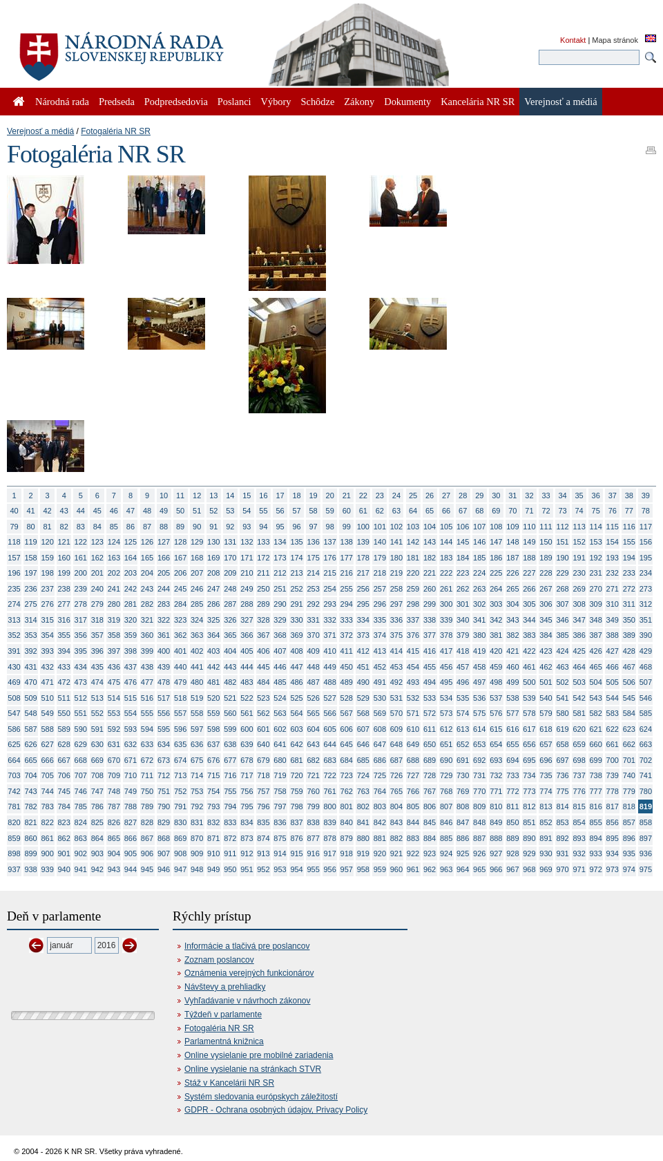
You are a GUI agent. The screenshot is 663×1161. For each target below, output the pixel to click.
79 (14, 526)
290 (279, 604)
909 (197, 853)
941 (81, 869)
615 (496, 729)
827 (130, 822)
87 (147, 526)
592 (114, 729)
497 (479, 682)
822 (47, 822)
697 (562, 760)
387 (596, 635)
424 (562, 651)
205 (163, 573)
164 (130, 558)
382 (512, 635)
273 (646, 589)
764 (380, 791)
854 (579, 822)
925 (463, 853)
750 (147, 791)
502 (562, 682)
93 (246, 526)
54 (246, 511)
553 (114, 713)
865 (114, 838)
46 (114, 511)
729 (446, 775)
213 (296, 573)
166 (163, 558)
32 (529, 495)
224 (479, 573)
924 (446, 853)
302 (479, 604)
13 (213, 495)
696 (545, 760)
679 (263, 760)
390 (646, 635)
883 (413, 838)
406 (263, 651)
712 (163, 775)
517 (163, 698)
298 (413, 604)
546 (646, 698)
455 (429, 667)
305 (529, 604)
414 (396, 651)
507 (646, 682)
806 (429, 806)
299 (429, 604)
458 (479, 667)
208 (213, 573)
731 (479, 775)
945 (147, 869)
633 (147, 744)
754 (213, 791)
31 (512, 495)
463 (562, 667)
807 (446, 806)
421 (512, 651)
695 (529, 760)
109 (512, 526)
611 (429, 729)
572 (429, 713)
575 (479, 713)
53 (230, 511)
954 (296, 869)
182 (429, 558)
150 (545, 542)
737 (579, 775)
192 (596, 558)
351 (646, 620)
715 (213, 775)
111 (545, 526)
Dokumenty (407, 101)
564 (296, 713)
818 (629, 806)
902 (81, 853)
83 (81, 526)
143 (429, 542)
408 (296, 651)
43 (64, 511)
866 (130, 838)
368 (279, 635)
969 (545, 869)
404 (230, 651)
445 (263, 667)
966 (496, 869)
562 (263, 713)
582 (596, 713)
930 (545, 853)
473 (81, 682)
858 (646, 822)
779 (629, 791)
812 (529, 806)
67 (463, 511)
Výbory (276, 101)
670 (114, 760)
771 (496, 791)
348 (596, 620)
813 (545, 806)
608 (380, 729)
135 (296, 542)
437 (130, 667)
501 (545, 682)
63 (396, 511)
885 (446, 838)
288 (246, 604)
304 (512, 604)
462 (545, 667)
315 (47, 620)
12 (197, 495)
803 (380, 806)
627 (47, 744)
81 (48, 526)
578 (529, 713)
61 (363, 511)
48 (147, 511)
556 (163, 713)
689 (429, 760)
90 (197, 526)
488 (330, 682)
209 (230, 573)
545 (629, 698)
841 (363, 822)
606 (346, 729)
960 (396, 869)
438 (147, 667)
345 (545, 620)
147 (496, 542)
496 (463, 682)
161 (81, 558)
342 (496, 620)
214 (313, 573)
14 (230, 495)
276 (47, 604)
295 (363, 604)
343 (512, 620)
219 (396, 573)
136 (313, 542)
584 (629, 713)
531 (396, 698)
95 (280, 526)
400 (163, 651)
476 (130, 682)
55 (263, 511)
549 (47, 713)
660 (596, 744)
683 (330, 760)
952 (263, 869)
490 (363, 682)
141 (396, 542)
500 (529, 682)
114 (596, 526)
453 (396, 667)
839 (330, 822)
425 (579, 651)
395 (81, 651)
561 (246, 713)
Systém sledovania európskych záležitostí (261, 1097)
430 (14, 667)
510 (47, 698)
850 (512, 822)
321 (147, 620)
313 (14, 620)
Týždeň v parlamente (223, 1014)
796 (263, 806)
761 (330, 791)
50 (180, 511)
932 (579, 853)
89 (180, 526)
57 (296, 511)
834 (246, 822)
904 (114, 853)
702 (646, 760)
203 (130, 573)
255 (346, 589)
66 (446, 511)
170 (230, 558)
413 (380, 651)
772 (512, 791)
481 (213, 682)
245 (180, 589)
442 (213, 667)
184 (463, 558)
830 (180, 822)
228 (545, 573)
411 (346, 651)
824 (81, 822)
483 (246, 682)
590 (81, 729)
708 (97, 775)
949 (213, 869)
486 (296, 682)
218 (380, 573)
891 (545, 838)
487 (313, 682)
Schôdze (318, 101)
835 (263, 822)
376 (413, 635)
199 (64, 573)
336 (396, 620)
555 (147, 713)
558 (197, 713)
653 (479, 744)
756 (246, 791)
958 (363, 869)
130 (213, 542)
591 (97, 729)
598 (213, 729)
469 (14, 682)
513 (97, 698)
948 (197, 869)
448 (313, 667)
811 (512, 806)
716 (230, 775)
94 (263, 526)
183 (446, 558)
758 (279, 791)
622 (612, 729)
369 (296, 635)
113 (579, 526)
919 (363, 853)
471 (47, 682)
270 (596, 589)
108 (496, 526)
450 (346, 667)
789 (147, 806)
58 (313, 511)
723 (346, 775)
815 (579, 806)
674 (180, 760)
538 (512, 698)
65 (429, 511)
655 (512, 744)
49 (164, 511)
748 (114, 791)
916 (313, 853)
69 (496, 511)
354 (47, 635)
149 (529, 542)
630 (97, 744)
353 (30, 635)
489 (346, 682)
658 (562, 744)
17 (280, 495)
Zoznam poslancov (219, 960)
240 (97, 589)
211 (263, 573)
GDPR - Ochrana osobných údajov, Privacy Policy (275, 1110)
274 (14, 604)
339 (446, 620)
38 (629, 495)
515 (130, 698)
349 (612, 620)
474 (97, 682)
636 (197, 744)
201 (97, 573)
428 (629, 651)
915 (296, 853)
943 (114, 869)
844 (413, 822)
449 (330, 667)
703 (14, 775)
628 (64, 744)
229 (562, 573)
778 (612, 791)
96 (296, 526)
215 (330, 573)
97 (313, 526)
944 (130, 869)
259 (413, 589)
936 (646, 853)
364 (213, 635)
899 (30, 853)
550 (64, 713)
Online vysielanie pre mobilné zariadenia (258, 1055)
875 (279, 838)
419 (479, 651)
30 (496, 495)
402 (197, 651)
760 (313, 791)
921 (396, 853)
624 (646, 729)
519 (197, 698)
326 (230, 620)
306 (545, 604)
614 (479, 729)
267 (545, 589)
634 (163, 744)
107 (479, 526)
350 (629, 620)
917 (330, 853)
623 (629, 729)
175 (313, 558)
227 (529, 573)
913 (263, 853)
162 (97, 558)
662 (629, 744)
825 (97, 822)
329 (279, 620)
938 (30, 869)
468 (646, 667)
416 (429, 651)
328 (263, 620)
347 (579, 620)
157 (14, 558)
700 (612, 760)
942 (97, 869)
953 (279, 869)
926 (479, 853)
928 (512, 853)
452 (380, 667)
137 (330, 542)
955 (313, 869)
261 (446, 589)
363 (197, 635)
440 (180, 667)
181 (413, 558)
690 (446, 760)
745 (64, 791)
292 (313, 604)
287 (230, 604)
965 (479, 869)
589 (64, 729)
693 (496, 760)
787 (114, 806)
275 (30, 604)
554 (130, 713)
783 (47, 806)
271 (612, 589)
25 (413, 495)
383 (529, 635)
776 (579, 791)
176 (330, 558)
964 (463, 869)
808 (463, 806)
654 (496, 744)
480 (197, 682)
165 (147, 558)
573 (446, 713)
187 (512, 558)
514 (114, 698)
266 (529, 589)
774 (545, 791)
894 (596, 838)
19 (313, 495)
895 (612, 838)
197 (30, 573)
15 (246, 495)
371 (330, 635)
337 (413, 620)
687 (396, 760)
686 (380, 760)
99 (347, 526)
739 (612, 775)
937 (14, 869)
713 (180, 775)
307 (562, 604)
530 (380, 698)
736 (562, 775)
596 (180, 729)
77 (629, 511)
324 (197, 620)
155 (629, 542)
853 (562, 822)
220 (413, 573)
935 (629, 853)
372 (346, 635)
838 (313, 822)
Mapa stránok (615, 40)
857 (629, 822)
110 (529, 526)
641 (279, 744)
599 (230, 729)
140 (380, 542)
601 (263, 729)
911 (230, 853)
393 (47, 651)
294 (346, 604)
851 (529, 822)
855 (596, 822)
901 (64, 853)
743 (30, 791)
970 (562, 869)
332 (330, 620)
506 (629, 682)
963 (446, 869)
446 (279, 667)
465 (596, 667)
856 (612, 822)
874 (263, 838)
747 (97, 791)
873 (246, 838)
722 (330, 775)
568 (363, 713)
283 (163, 604)
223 (463, 573)
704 (30, 775)
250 (263, 589)
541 (562, 698)
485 (279, 682)
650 (429, 744)
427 (612, 651)
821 (30, 822)
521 (230, 698)
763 (363, 791)
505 (612, 682)
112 (562, 526)
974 (629, 869)
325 (213, 620)
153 (596, 542)
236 (30, 589)
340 (463, 620)
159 (47, 558)
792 (197, 806)
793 (213, 806)
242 (130, 589)
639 (246, 744)
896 (629, 838)
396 (97, 651)
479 (180, 682)
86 (130, 526)
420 (496, 651)
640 (263, 744)
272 (629, 589)
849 (496, 822)
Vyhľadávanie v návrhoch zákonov (247, 1001)
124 (114, 542)
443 (230, 667)
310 (612, 604)
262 (463, 589)
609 (396, 729)
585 (646, 713)
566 (330, 713)
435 (97, 667)
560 (230, 713)
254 (330, 589)
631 (114, 744)
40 (14, 511)
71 (529, 511)
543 (596, 698)
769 (463, 791)
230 (579, 573)
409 (313, 651)
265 (512, 589)
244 (163, 589)
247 (213, 589)
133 (263, 542)
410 (330, 651)
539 (529, 698)
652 (463, 744)
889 (512, 838)
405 (246, 651)
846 (446, 822)
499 (512, 682)
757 (263, 791)
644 (330, 744)
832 (213, 822)
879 (346, 838)
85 (114, 526)
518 (180, 698)
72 (545, 511)
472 (64, 682)
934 (612, 853)
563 (279, 713)
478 (163, 682)
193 (612, 558)
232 (612, 573)
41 (30, 511)
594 (147, 729)
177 (346, 558)
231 (596, 573)
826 (114, 822)
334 (363, 620)
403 (213, 651)
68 (479, 511)
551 (81, 713)
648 (396, 744)
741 (646, 775)
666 (47, 760)
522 (246, 698)
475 (114, 682)
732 (496, 775)
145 (463, 542)
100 (363, 526)
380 (479, 635)
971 (579, 869)
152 (579, 542)
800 (330, 806)
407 (279, 651)
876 (296, 838)
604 (313, 729)
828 (147, 822)
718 (263, 775)
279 (97, 604)
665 (30, 760)
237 (47, 589)
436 (114, 667)
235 (14, 589)
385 (562, 635)
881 (380, 838)
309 (596, 604)
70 (512, 511)
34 (562, 495)
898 (14, 853)
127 (163, 542)
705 (47, 775)
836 (279, 822)
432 (47, 667)
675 (197, 760)
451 (363, 667)
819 (646, 806)
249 (246, 589)
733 (512, 775)
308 (579, 604)
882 (396, 838)
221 (429, 573)
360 (147, 635)
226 (512, 573)
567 (346, 713)
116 (629, 526)
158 (30, 558)
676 (213, 760)
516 (147, 698)
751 (163, 791)
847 (463, 822)
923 (429, 853)
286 (213, 604)
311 (629, 604)
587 (30, 729)
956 (330, 869)
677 (230, 760)
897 (646, 838)
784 (64, 806)
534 (446, 698)
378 (446, 635)
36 (596, 495)
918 (346, 853)
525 (296, 698)
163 (114, 558)
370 (313, 635)
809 (479, 806)
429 (646, 651)
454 (413, 667)
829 (163, 822)
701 (629, 760)
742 (14, 791)
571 (413, 713)
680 (279, 760)
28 (463, 495)
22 (363, 495)
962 (429, 869)
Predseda (117, 101)
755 (230, 791)
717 (246, 775)
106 (463, 526)
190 (562, 558)
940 (64, 869)
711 (147, 775)
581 (579, 713)
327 (246, 620)
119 (30, 542)
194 (629, 558)
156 (646, 542)
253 (313, 589)
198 (47, 573)
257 (380, 589)
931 (562, 853)
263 (479, 589)
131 (230, 542)
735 (545, 775)
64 (413, 511)
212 (279, 573)
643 (313, 744)
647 (380, 744)
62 (380, 511)
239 (81, 589)
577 (512, 713)
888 (496, 838)
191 (579, 558)
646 (363, 744)
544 (612, 698)
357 (97, 635)
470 (30, 682)
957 (346, 869)
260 (429, 589)
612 (446, 729)
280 (114, 604)
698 (579, 760)
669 (97, 760)
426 (596, 651)
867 (147, 838)
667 (64, 760)
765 (396, 791)
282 (147, 604)
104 (429, 526)
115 (612, 526)
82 (64, 526)
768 (446, 791)
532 (413, 698)
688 (413, 760)
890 (529, 838)
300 (446, 604)
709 (114, 775)
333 (346, 620)
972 (596, 869)
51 (197, 511)
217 (363, 573)
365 (230, 635)
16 (263, 495)
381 (496, 635)
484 (263, 682)
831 (197, 822)
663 (646, 744)
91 (213, 526)
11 (180, 495)
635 (180, 744)
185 (479, 558)
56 (280, 511)
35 (579, 495)
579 (545, 713)
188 (529, 558)
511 (64, 698)
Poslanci (234, 101)
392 (30, 651)
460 (512, 667)
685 (363, 760)
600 (246, 729)
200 (81, 573)
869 (180, 838)
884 (429, 838)
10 (164, 495)
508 (14, 698)
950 (230, 869)
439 (163, 667)
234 (646, 573)
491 (380, 682)
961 (413, 869)
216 (346, 573)
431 (30, 667)
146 (479, 542)
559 (213, 713)
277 (64, 604)
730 (463, 775)
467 (629, 667)
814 (562, 806)
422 (529, 651)
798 (296, 806)
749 (130, 791)
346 (562, 620)
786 (97, 806)
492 (396, 682)
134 (279, 542)
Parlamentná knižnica (224, 1041)
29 (479, 495)
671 (130, 760)
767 (429, 791)
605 (330, 729)
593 (130, 729)
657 (545, 744)
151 (562, 542)
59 (330, 511)
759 (296, 791)
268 (562, 589)
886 (463, 838)
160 (64, 558)
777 (596, 791)
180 (396, 558)
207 (197, 573)
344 (529, 620)
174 (296, 558)
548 (30, 713)
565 (313, 713)
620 (579, 729)
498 (496, 682)
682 (313, 760)
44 (81, 511)
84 (97, 526)
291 (296, 604)
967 (512, 869)
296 (380, 604)
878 (330, 838)
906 (147, 853)
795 (246, 806)
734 (529, 775)
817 (612, 806)
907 (163, 853)
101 (380, 526)
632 (130, 744)
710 (130, 775)
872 (230, 838)
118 (14, 542)
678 (246, 760)
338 (429, 620)
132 (246, 542)
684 (346, 760)
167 (180, 558)
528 (346, 698)
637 (213, 744)
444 (246, 667)
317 (81, 620)
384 (545, 635)
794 (230, 806)
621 (596, 729)
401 (180, 651)
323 (180, 620)
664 (14, 760)
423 (545, 651)
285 (197, 604)
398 (130, 651)
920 (380, 853)
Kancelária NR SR (478, 101)
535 (463, 698)
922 (413, 853)
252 (296, 589)
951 (246, 869)
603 (296, 729)
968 (529, 869)
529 (363, 698)
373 (363, 635)
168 (197, 558)
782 (30, 806)
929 (529, 853)
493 (413, 682)
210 (246, 573)
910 (213, 853)
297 (396, 604)
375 (396, 635)
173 (279, 558)
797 (279, 806)
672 (147, 760)
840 (346, 822)
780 (646, 791)
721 (313, 775)
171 (246, 558)
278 (81, 604)
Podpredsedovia (176, 101)
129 (197, 542)
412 (363, 651)
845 (429, 822)
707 (81, 775)
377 (429, 635)
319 (114, 620)
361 (163, 635)
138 (346, 542)
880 (363, 838)
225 (496, 573)
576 (496, 713)
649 (413, 744)
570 (396, 713)
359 (130, 635)
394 (64, 651)
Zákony (359, 101)
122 (81, 542)
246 (197, 589)
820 (14, 822)
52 (213, 511)
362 (180, 635)
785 (81, 806)
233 (629, 573)
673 (163, 760)
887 (479, 838)
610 (413, 729)
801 (346, 806)
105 (446, 526)
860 (30, 838)
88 (164, 526)
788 (130, 806)
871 (213, 838)
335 (380, 620)
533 (429, 698)
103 (413, 526)
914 (279, 853)
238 (64, 589)
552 (97, 713)
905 (130, 853)
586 (14, 729)
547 (14, 713)
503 (579, 682)
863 (81, 838)
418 (463, 651)
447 (296, 667)
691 (463, 760)
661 (612, 744)
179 (380, 558)
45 (97, 511)
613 (463, 729)
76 (612, 511)
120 (47, 542)
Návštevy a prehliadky (224, 987)
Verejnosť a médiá (40, 131)
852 (545, 822)
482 (230, 682)
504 (596, 682)
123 (97, 542)
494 (429, 682)
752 (180, 791)
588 (47, 729)
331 (313, 620)
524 (279, 698)
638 (230, 744)
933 (596, 853)
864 (97, 838)
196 (14, 573)
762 (346, 791)
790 (163, 806)
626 (30, 744)
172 (263, 558)
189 (545, 558)
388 (612, 635)
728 (429, 775)
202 (114, 573)
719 (279, 775)
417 (446, 651)
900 (47, 853)
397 (114, 651)
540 (545, 698)
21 (347, 495)
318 (97, 620)
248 (230, 589)
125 (130, 542)
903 (97, 853)
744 (47, 791)
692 (479, 760)
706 (64, 775)
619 (562, 729)
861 (47, 838)
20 (330, 495)
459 (496, 667)
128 (180, 542)
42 (48, 511)
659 (579, 744)
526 (313, 698)
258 (396, 589)
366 (246, 635)
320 (130, 620)
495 (446, 682)
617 (529, 729)
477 (147, 682)
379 (463, 635)
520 (213, 698)
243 (147, 589)
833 (230, 822)
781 (14, 806)
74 (579, 511)
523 (263, 698)
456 (446, 667)
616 (512, 729)
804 (396, 806)
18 (296, 495)
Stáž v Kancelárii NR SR (229, 1083)
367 (263, 635)
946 (163, 869)
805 (413, 806)
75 (596, 511)
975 (646, 869)
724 (363, 775)
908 (180, 853)
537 (496, 698)
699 (596, 760)
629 (81, 744)
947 (180, 869)
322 (163, 620)
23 (380, 495)
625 (14, 744)
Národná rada (62, 101)
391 (14, 651)
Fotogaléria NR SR (116, 131)
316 (64, 620)
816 (596, 806)
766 (413, 791)
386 (579, 635)
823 (64, 822)
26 (429, 495)
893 (579, 838)
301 (463, 604)
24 (396, 495)
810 (496, 806)
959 (380, 869)
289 (263, 604)
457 (463, 667)
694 (512, 760)
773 (529, 791)
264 (496, 589)
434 (81, 667)
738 (596, 775)
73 (562, 511)
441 (197, 667)
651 (446, 744)
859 (14, 838)
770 (479, 791)
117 (646, 526)
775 (562, 791)
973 (612, 869)
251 (279, 589)
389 (629, 635)
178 (363, 558)
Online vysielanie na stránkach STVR (252, 1069)
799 (313, 806)
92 (230, 526)
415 (413, 651)
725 (380, 775)
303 (496, 604)
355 (64, 635)
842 (380, 822)
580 (562, 713)
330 (296, 620)
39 (646, 495)
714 (197, 775)
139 (363, 542)
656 (529, 744)
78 (646, 511)
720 (296, 775)
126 (147, 542)
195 (646, 558)
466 (612, 667)
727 (413, 775)
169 (213, 558)
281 (130, 604)
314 (30, 620)
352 (14, 635)
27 (446, 495)
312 (646, 604)
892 (562, 838)
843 (396, 822)
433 (64, 667)
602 (279, 729)
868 (163, 838)
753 (197, 791)
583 (612, 713)
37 (612, 495)
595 (163, 729)
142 (413, 542)
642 (296, 744)
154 (612, 542)
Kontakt (573, 40)
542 (579, 698)
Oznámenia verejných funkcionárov (249, 973)
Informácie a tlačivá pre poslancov (246, 946)
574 (463, 713)
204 (147, 573)
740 (629, 775)
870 (197, 838)
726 (396, 775)
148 (512, 542)
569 (380, 713)
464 (579, 667)
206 (180, 573)
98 (330, 526)
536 (479, 698)
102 (396, 526)
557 (180, 713)
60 (347, 511)
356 (81, 635)
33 (545, 495)
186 (496, 558)
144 (446, 542)
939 (47, 869)
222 (446, 573)
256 (363, 589)
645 (346, 744)
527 (330, 698)
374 (380, 635)
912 (246, 853)
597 (197, 729)
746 (81, 791)
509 (30, 698)
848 (479, 822)
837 (296, 822)
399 (147, 651)
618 (545, 729)
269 (579, 589)
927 (496, 853)
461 (529, 667)
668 (81, 760)
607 (363, 729)
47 (130, 511)
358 (114, 635)
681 (296, 760)
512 (81, 698)
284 (180, 604)
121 (64, 542)
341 (479, 620)
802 (363, 806)
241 (114, 589)
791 (180, 806)
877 (313, 838)
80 (30, 526)
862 (64, 838)
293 (330, 604)
